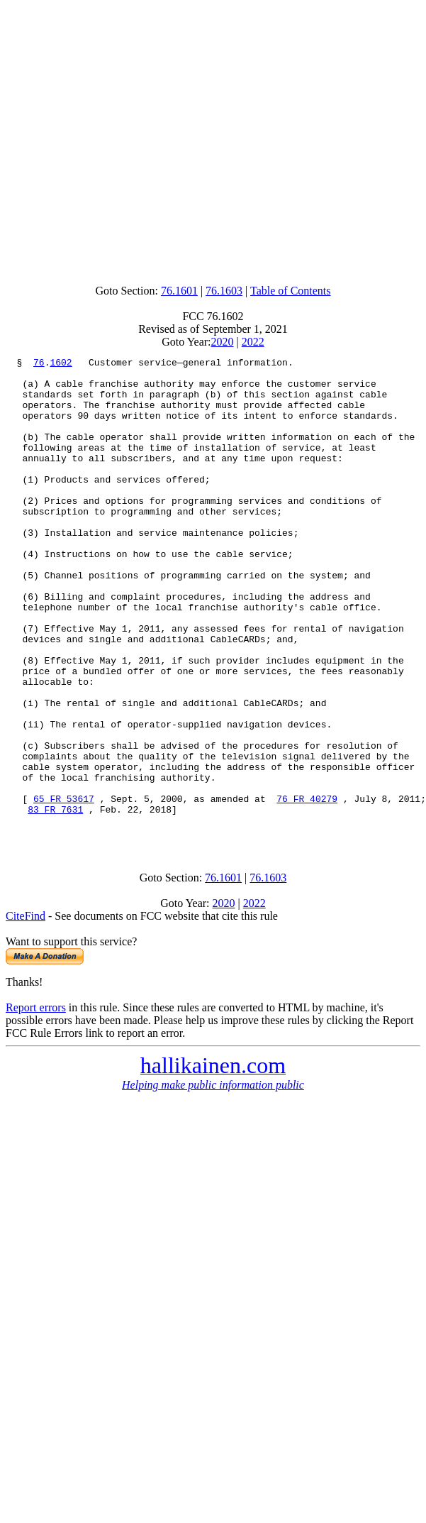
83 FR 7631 (55, 900)
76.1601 (179, 291)
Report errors (36, 1103)
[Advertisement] (210, 139)
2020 (222, 342)
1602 (61, 364)
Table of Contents (290, 291)
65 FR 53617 (63, 887)
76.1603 (224, 291)
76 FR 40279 (306, 887)
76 (39, 364)
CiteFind (25, 1012)
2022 (253, 342)
